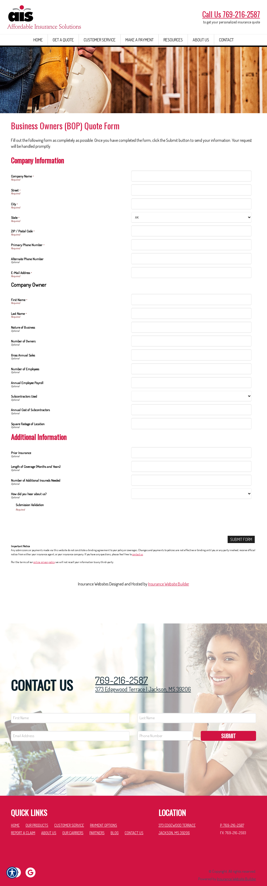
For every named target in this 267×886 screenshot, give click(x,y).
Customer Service (69, 815)
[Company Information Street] (191, 208)
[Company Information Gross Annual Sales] (191, 373)
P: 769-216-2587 (232, 815)
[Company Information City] (191, 222)
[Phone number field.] (165, 726)
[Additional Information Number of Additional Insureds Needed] (191, 499)
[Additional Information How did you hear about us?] (191, 512)
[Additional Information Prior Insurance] (191, 471)
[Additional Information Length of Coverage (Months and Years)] (191, 485)
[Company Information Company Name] (191, 194)
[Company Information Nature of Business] (191, 346)
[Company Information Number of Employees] (191, 387)
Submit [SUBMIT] (228, 726)
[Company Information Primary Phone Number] (191, 263)
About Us (48, 823)
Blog (115, 823)
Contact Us (134, 823)
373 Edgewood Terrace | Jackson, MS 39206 (143, 679)
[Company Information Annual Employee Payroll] (191, 401)
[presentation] (55, 540)
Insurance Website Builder (168, 602)
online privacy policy (44, 581)
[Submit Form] (241, 558)
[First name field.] (70, 708)
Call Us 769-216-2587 (231, 14)
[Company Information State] (191, 236)
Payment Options (103, 815)
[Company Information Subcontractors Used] (191, 415)
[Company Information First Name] (191, 318)
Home (15, 815)
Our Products (37, 815)
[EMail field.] (70, 726)
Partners (97, 823)
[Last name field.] (196, 708)
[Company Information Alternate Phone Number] (191, 277)
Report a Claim (23, 823)
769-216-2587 (121, 670)
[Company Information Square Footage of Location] (191, 442)
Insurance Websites (93, 602)
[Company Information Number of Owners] (191, 359)
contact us (137, 573)
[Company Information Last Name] (191, 332)
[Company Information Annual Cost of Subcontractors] (191, 428)
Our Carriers (72, 823)
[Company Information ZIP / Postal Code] (191, 249)
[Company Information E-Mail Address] (191, 291)
